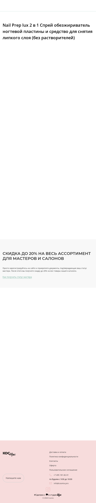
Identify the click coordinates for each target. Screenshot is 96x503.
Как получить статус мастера (17, 277)
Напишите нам (13, 478)
